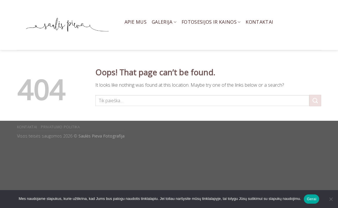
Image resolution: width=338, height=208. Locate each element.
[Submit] (315, 100)
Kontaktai (259, 22)
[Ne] (331, 200)
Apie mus (136, 22)
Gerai (311, 199)
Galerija (164, 22)
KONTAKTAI (27, 127)
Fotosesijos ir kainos (211, 22)
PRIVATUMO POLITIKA (60, 127)
